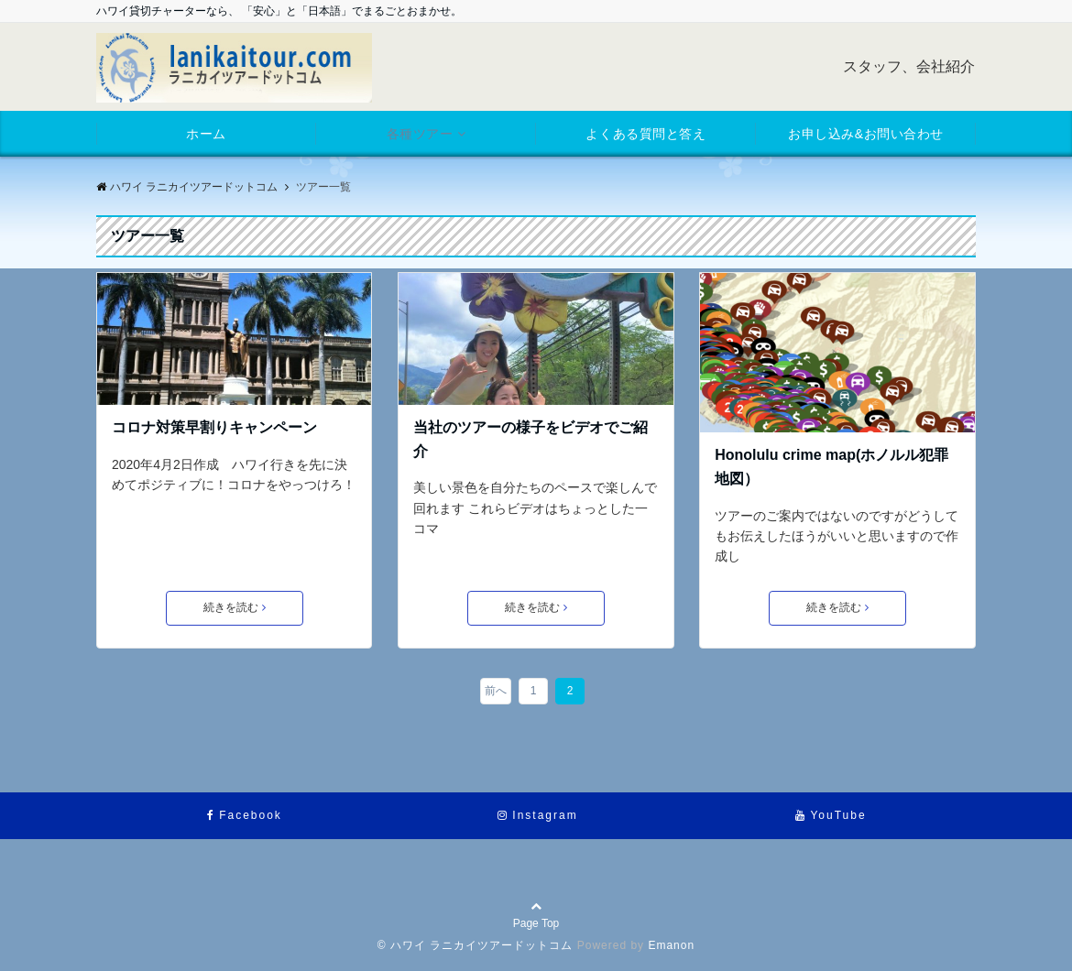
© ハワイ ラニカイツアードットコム (475, 945)
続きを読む (234, 607)
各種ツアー (420, 133)
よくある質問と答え (645, 133)
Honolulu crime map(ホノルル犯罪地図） (831, 466)
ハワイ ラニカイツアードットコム (187, 186)
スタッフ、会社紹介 (909, 66)
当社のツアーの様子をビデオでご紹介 (530, 439)
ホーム (206, 133)
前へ (496, 690)
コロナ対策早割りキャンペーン (214, 427)
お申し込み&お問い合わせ (866, 133)
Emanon (671, 945)
